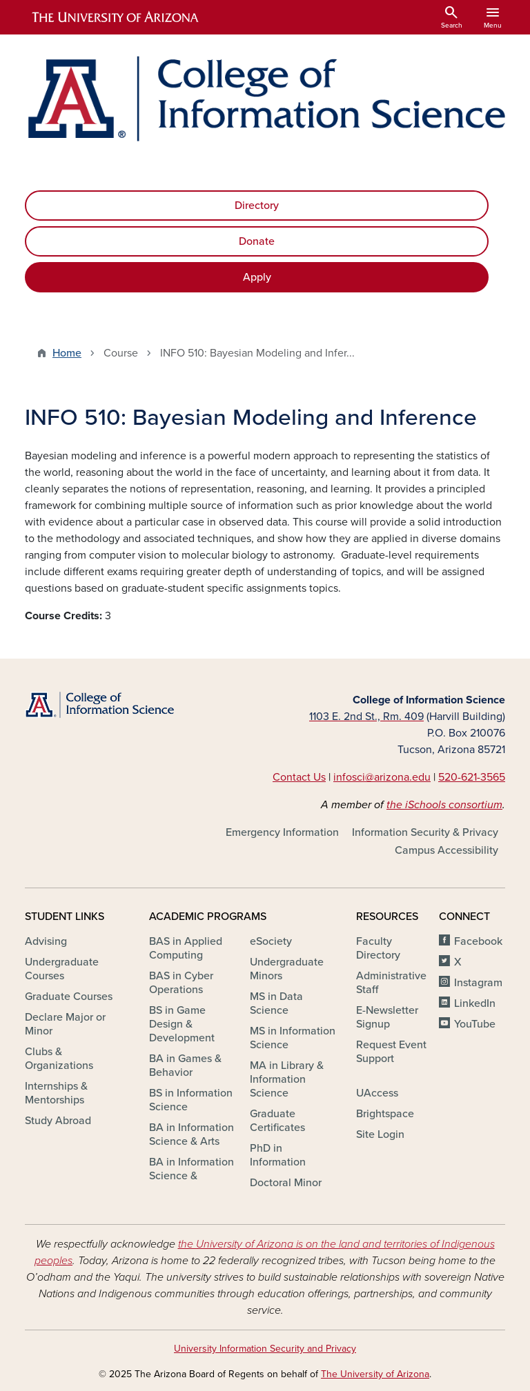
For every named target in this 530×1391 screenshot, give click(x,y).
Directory (257, 205)
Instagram (478, 983)
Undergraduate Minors (287, 969)
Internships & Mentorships (56, 1093)
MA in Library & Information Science (287, 1079)
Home (66, 353)
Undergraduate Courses (62, 969)
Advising (46, 941)
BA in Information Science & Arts (191, 1134)
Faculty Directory (378, 948)
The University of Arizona (375, 1374)
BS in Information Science (191, 1100)
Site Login (380, 1134)
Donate (257, 241)
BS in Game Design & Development (182, 1024)
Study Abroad (58, 1121)
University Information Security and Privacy (265, 1348)
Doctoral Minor (286, 1183)
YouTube (474, 1024)
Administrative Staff (391, 983)
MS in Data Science (276, 1003)
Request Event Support (391, 1051)
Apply (257, 277)
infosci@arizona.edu (382, 777)
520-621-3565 (471, 777)
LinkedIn (474, 1003)
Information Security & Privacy (425, 832)
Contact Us (299, 777)
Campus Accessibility (446, 850)
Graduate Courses (68, 996)
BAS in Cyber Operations (181, 983)
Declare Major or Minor (65, 1024)
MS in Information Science (292, 1038)
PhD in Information (278, 1155)
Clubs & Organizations (59, 1058)
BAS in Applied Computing (185, 948)
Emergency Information (282, 832)
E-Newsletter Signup (387, 1017)
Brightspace (385, 1114)
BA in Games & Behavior (185, 1065)
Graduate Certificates (277, 1120)
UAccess (377, 1093)
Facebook (478, 941)
